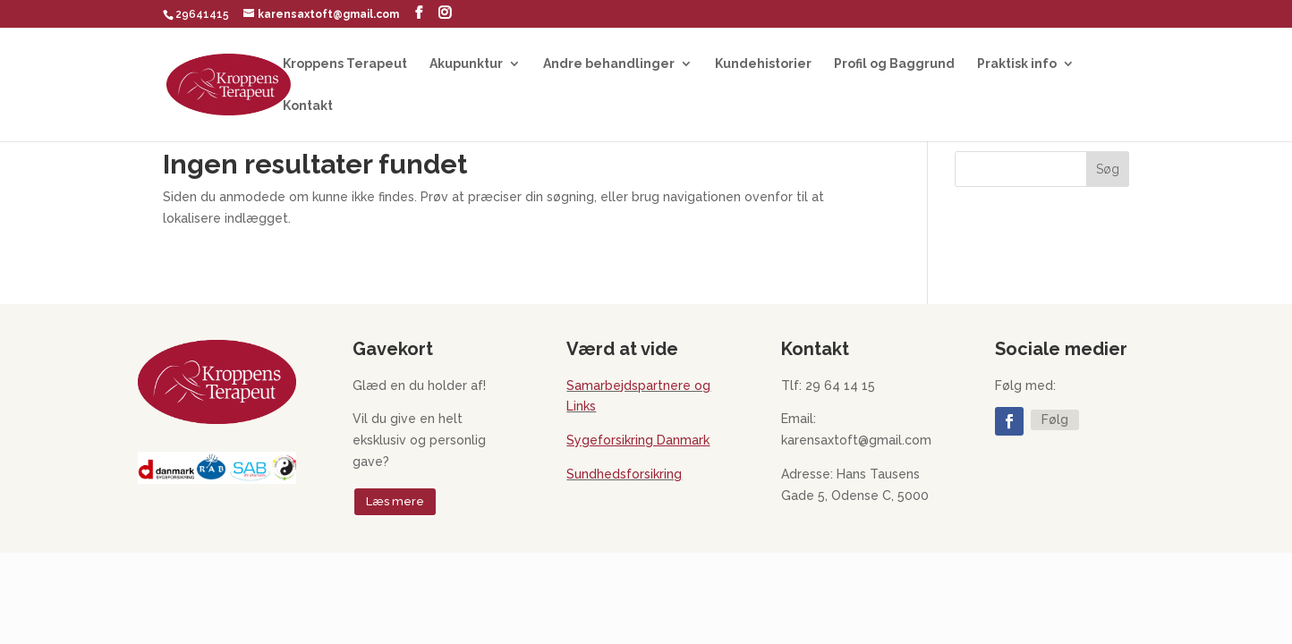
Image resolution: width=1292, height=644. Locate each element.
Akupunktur (466, 64)
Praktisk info (1017, 64)
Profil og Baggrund (894, 64)
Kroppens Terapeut (345, 64)
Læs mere (395, 501)
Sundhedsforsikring (624, 474)
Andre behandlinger (609, 64)
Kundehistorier (763, 64)
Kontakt (308, 106)
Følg (1054, 419)
